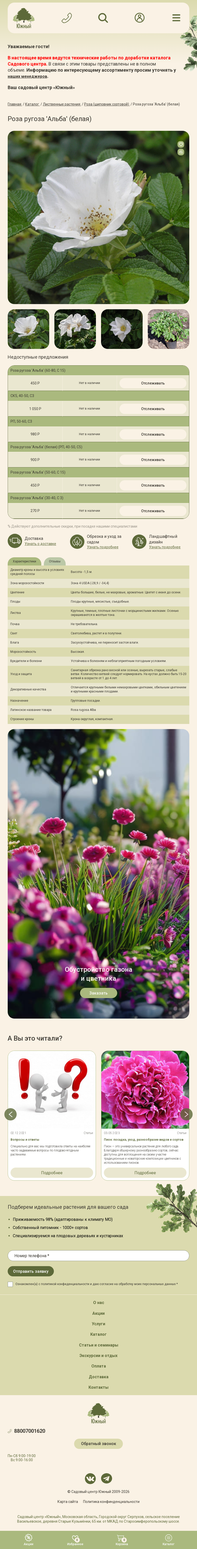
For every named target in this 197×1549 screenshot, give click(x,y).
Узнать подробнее (103, 547)
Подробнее (52, 1172)
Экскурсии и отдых (98, 1355)
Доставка (99, 1376)
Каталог (98, 1334)
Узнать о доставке (40, 544)
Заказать (98, 993)
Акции (98, 1313)
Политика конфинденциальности (111, 1502)
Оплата (98, 1366)
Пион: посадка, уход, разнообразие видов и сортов (143, 1139)
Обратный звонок (98, 1443)
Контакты (98, 1387)
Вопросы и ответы (25, 1139)
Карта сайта (67, 1502)
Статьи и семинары (98, 1345)
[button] (7, 329)
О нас (98, 1302)
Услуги (98, 1323)
